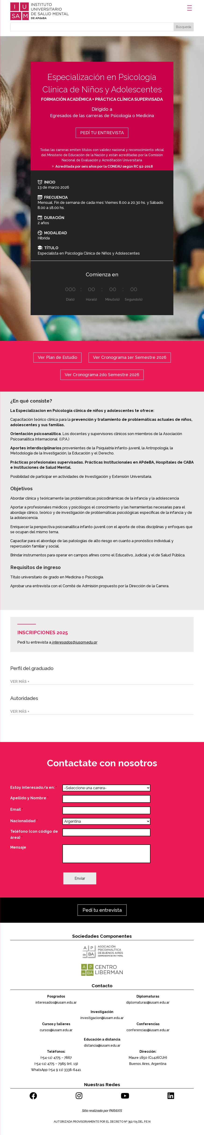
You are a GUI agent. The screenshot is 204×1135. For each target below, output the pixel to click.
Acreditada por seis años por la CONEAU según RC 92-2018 (104, 166)
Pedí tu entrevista (102, 910)
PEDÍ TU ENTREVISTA (102, 132)
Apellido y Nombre (29, 798)
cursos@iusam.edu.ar (56, 1030)
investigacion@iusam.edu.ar (102, 1018)
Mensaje (18, 847)
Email (16, 809)
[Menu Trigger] (189, 8)
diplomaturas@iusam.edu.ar (147, 1002)
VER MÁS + (19, 681)
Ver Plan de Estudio (57, 357)
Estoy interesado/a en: (33, 787)
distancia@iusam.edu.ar (102, 1045)
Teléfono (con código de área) (34, 834)
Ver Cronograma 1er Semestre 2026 (129, 357)
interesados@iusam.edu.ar (74, 642)
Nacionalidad (24, 821)
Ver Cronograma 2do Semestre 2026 (102, 374)
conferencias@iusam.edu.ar (147, 1030)
